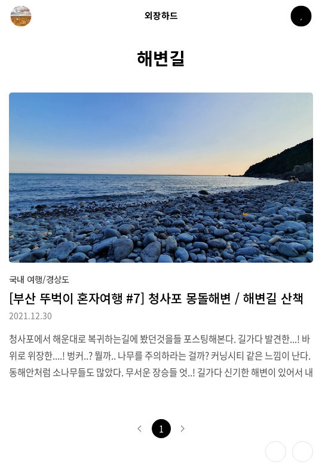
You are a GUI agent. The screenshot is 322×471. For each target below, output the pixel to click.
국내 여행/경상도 (39, 279)
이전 (140, 428)
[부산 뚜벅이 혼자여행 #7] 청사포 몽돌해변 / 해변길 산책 (156, 298)
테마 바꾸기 (275, 451)
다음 (183, 428)
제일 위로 (302, 451)
